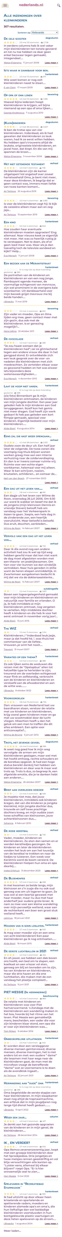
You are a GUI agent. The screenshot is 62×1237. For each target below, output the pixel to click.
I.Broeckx (9, 301)
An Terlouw (10, 191)
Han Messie (10, 1176)
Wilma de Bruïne (13, 735)
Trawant (8, 649)
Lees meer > (51, 62)
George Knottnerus (14, 113)
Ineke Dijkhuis (12, 870)
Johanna (8, 823)
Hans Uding (10, 331)
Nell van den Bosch (14, 478)
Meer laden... (12, 1230)
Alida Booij (10, 428)
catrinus (8, 918)
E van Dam (10, 87)
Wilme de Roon (12, 528)
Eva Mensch (10, 255)
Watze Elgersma (12, 62)
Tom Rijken (10, 1031)
